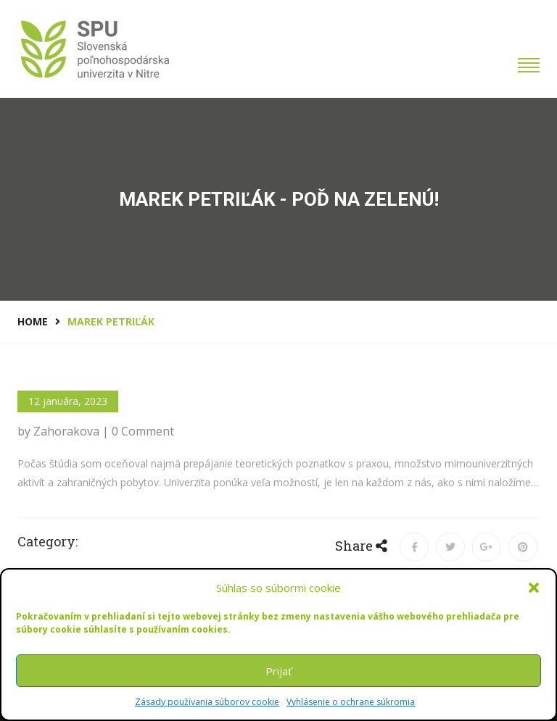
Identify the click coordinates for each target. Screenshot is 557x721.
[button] (534, 587)
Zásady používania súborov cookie (207, 702)
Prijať (278, 671)
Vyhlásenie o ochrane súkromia (350, 702)
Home (32, 321)
